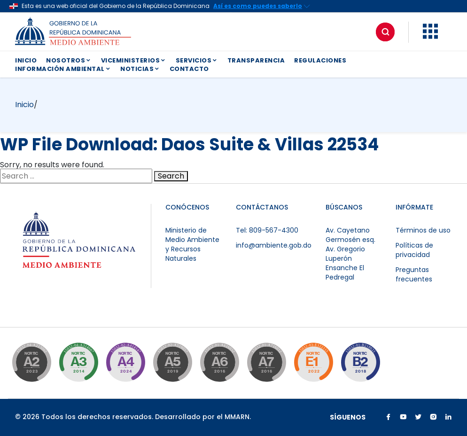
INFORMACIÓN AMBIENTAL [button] (63, 69)
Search (171, 176)
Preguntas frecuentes (414, 274)
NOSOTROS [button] (69, 60)
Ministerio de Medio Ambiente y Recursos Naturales (192, 244)
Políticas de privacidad (414, 250)
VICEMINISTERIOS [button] (133, 60)
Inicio (24, 104)
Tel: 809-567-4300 (267, 230)
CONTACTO (189, 69)
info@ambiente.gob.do (273, 245)
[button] (430, 36)
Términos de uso (423, 230)
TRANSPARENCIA (256, 60)
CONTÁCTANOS (262, 207)
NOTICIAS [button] (140, 69)
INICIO (26, 60)
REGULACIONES (320, 60)
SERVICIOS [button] (197, 60)
